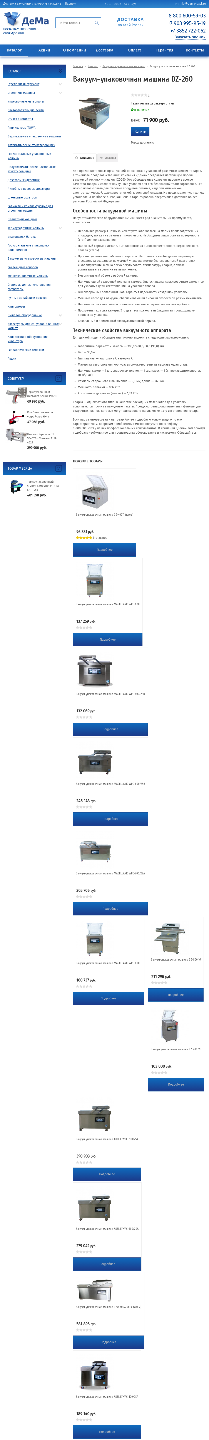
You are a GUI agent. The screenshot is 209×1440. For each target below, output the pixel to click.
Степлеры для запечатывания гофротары (29, 287)
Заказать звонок (190, 37)
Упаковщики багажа (22, 237)
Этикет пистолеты (20, 119)
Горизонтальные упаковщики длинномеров (28, 248)
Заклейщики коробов (23, 267)
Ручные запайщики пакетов (27, 298)
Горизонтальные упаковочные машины (29, 156)
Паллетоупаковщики (22, 219)
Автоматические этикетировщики (31, 145)
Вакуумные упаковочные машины (32, 258)
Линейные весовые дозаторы (29, 189)
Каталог (14, 50)
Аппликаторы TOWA (21, 128)
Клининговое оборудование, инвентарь (28, 339)
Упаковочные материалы (26, 101)
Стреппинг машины (21, 93)
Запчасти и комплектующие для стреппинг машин (30, 208)
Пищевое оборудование (25, 315)
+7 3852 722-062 (188, 31)
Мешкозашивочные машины (28, 276)
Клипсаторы (16, 306)
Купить (140, 131)
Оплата (135, 50)
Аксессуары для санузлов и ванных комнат (33, 326)
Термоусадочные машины (26, 228)
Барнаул (130, 4)
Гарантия (164, 50)
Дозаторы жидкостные (24, 180)
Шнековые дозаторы (22, 197)
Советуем (16, 378)
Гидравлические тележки (26, 350)
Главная (78, 66)
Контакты (195, 50)
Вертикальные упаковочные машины (34, 136)
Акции (44, 50)
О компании (74, 50)
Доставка (104, 50)
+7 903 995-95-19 (187, 23)
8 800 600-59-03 (187, 16)
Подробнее (105, 550)
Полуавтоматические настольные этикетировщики (32, 169)
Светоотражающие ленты (26, 110)
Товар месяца (20, 468)
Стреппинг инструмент (23, 84)
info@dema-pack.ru (193, 3)
